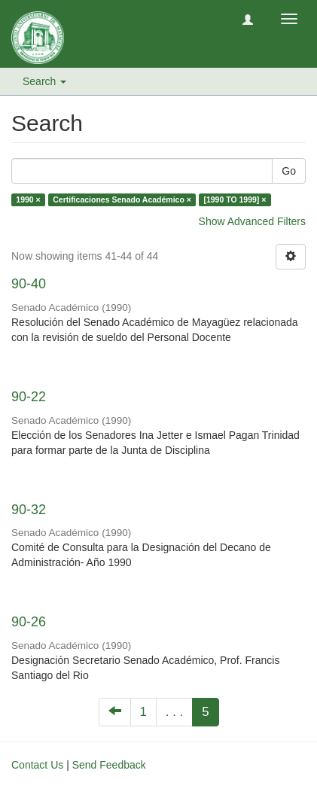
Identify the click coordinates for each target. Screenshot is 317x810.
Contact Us (37, 765)
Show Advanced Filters (252, 221)
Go (289, 171)
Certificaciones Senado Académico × (122, 199)
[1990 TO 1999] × (234, 199)
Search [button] (44, 81)
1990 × (28, 199)
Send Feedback (109, 765)
